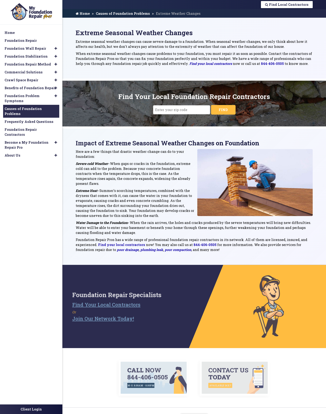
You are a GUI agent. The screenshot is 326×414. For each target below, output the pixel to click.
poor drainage (128, 249)
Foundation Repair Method (28, 64)
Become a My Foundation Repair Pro (26, 145)
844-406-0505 (272, 63)
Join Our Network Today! (96, 318)
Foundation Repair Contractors (21, 132)
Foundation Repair (21, 40)
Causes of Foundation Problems (123, 13)
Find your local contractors (210, 63)
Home (83, 13)
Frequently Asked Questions (29, 121)
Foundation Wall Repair (25, 48)
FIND (223, 110)
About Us (12, 155)
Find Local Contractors (287, 4)
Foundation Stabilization (26, 56)
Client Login (31, 409)
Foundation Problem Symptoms (22, 98)
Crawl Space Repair (21, 80)
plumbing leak (151, 249)
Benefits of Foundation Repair (30, 88)
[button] (55, 48)
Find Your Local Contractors (99, 304)
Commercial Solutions (24, 72)
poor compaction (178, 249)
